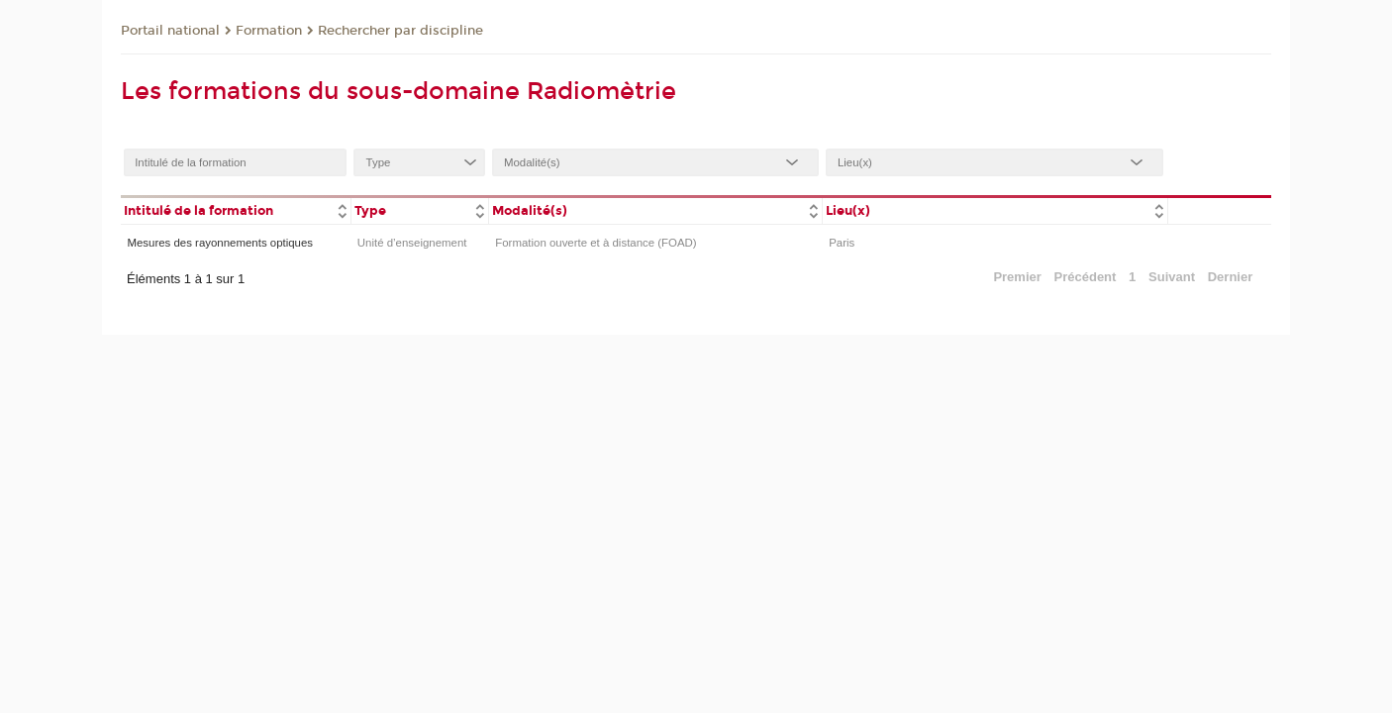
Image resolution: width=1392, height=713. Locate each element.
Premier (1017, 276)
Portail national (170, 31)
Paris (841, 243)
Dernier (1230, 276)
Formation (269, 31)
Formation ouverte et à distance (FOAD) (595, 243)
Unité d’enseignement (412, 243)
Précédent (1085, 276)
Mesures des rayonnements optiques (220, 243)
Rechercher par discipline (400, 31)
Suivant (1171, 276)
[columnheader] (235, 209)
